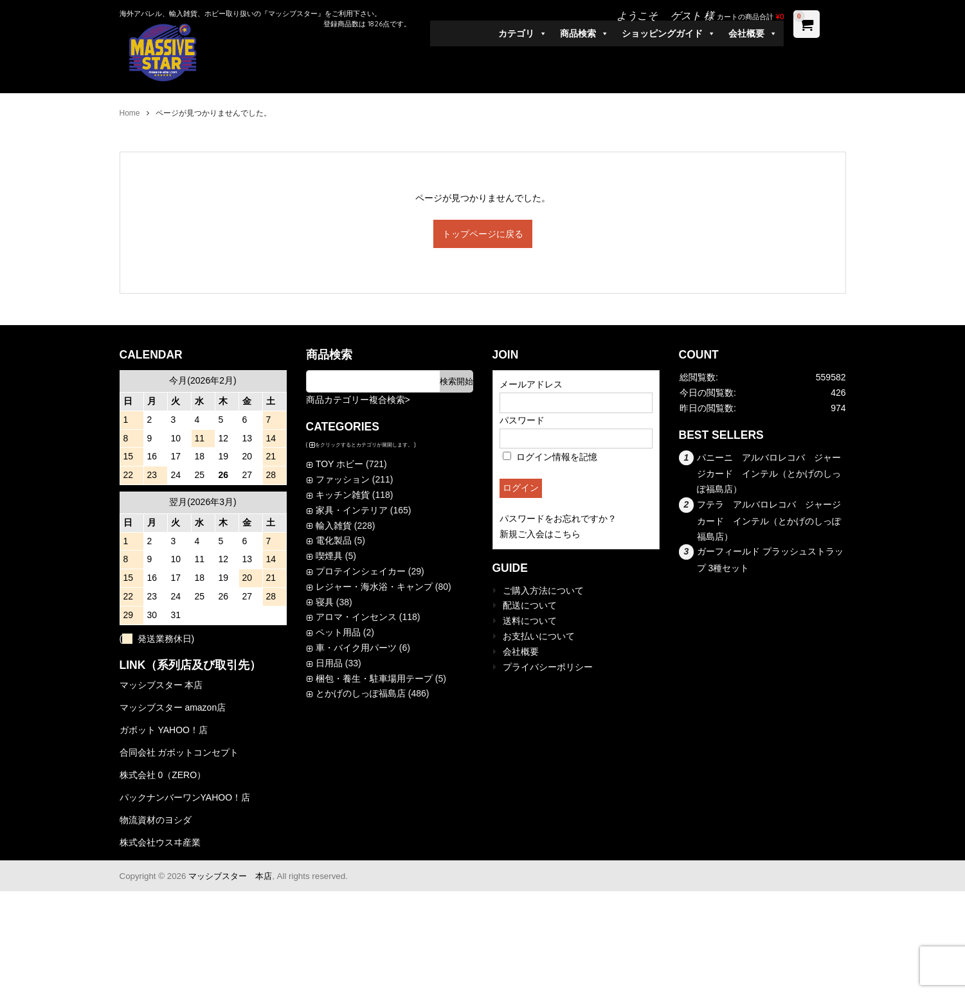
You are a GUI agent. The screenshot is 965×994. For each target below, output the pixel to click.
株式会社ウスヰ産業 (160, 842)
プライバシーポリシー (548, 667)
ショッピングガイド (669, 33)
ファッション (343, 479)
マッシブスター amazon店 (173, 707)
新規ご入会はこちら (540, 534)
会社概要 (752, 33)
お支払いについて (539, 636)
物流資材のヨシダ (156, 820)
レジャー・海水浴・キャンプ (374, 586)
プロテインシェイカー (361, 571)
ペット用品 (338, 632)
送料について (530, 621)
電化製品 (334, 540)
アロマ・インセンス (356, 617)
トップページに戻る (482, 234)
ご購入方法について (543, 590)
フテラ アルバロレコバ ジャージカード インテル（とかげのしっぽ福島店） (769, 520)
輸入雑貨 (334, 525)
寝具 (325, 602)
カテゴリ (522, 33)
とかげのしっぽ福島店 (361, 693)
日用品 (329, 663)
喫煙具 (329, 556)
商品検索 (584, 33)
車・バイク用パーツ (356, 648)
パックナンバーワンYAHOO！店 (185, 797)
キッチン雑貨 (343, 495)
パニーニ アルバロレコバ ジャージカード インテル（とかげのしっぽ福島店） (769, 473)
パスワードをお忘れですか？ (558, 518)
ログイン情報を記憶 (550, 457)
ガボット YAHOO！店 (164, 730)
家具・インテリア (352, 510)
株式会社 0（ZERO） (163, 775)
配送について (530, 605)
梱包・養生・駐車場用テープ (374, 678)
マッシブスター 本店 (161, 685)
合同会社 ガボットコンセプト (179, 752)
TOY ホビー (339, 464)
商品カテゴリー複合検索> (358, 400)
